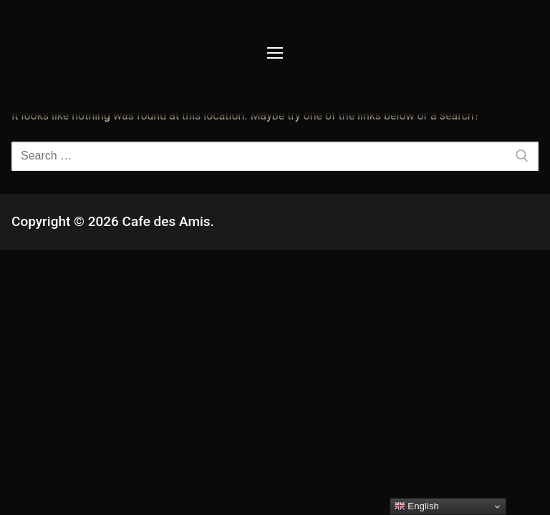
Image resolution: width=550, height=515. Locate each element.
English (416, 506)
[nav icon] (275, 54)
